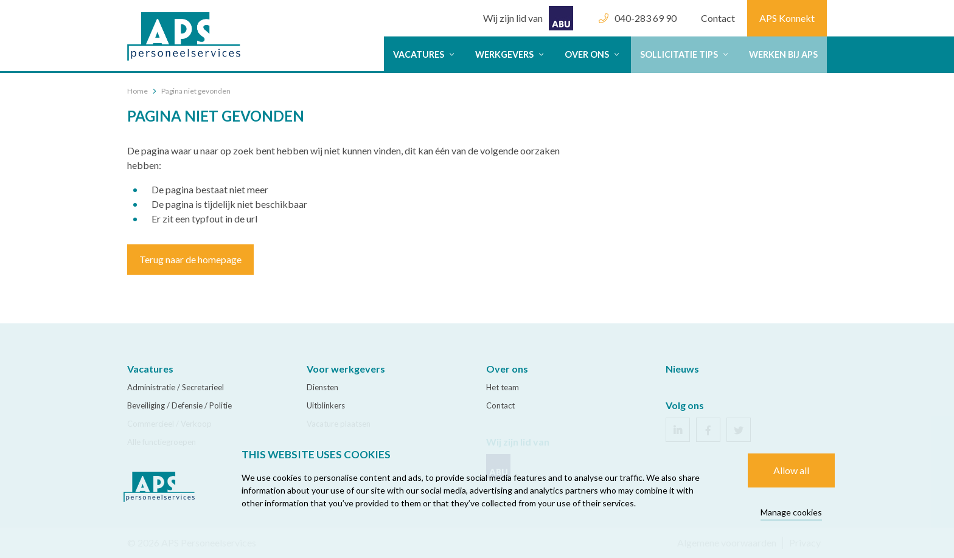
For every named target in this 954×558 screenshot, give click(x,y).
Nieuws (682, 368)
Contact (718, 18)
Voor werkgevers (346, 368)
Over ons (593, 54)
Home (137, 90)
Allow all (791, 470)
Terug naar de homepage (190, 259)
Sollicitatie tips (685, 54)
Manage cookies (791, 512)
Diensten (322, 387)
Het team (502, 387)
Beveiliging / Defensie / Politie (179, 405)
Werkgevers (510, 54)
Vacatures (425, 54)
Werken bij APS (783, 54)
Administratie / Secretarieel (175, 387)
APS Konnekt (787, 18)
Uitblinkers (326, 405)
